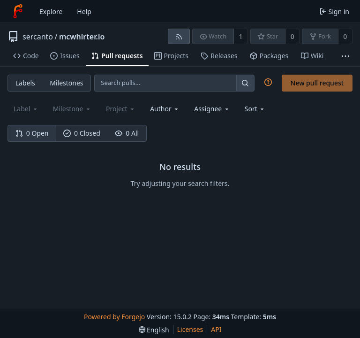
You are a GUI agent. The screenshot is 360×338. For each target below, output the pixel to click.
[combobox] (165, 108)
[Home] (18, 11)
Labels (25, 82)
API (216, 329)
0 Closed (81, 133)
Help (84, 11)
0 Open (32, 133)
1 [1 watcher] (241, 36)
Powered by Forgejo (114, 316)
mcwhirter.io (82, 36)
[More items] (345, 56)
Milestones (66, 82)
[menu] (255, 108)
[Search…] (245, 83)
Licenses (190, 329)
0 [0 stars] (292, 36)
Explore (50, 11)
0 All (127, 133)
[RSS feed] (179, 36)
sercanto (37, 36)
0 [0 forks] (345, 36)
